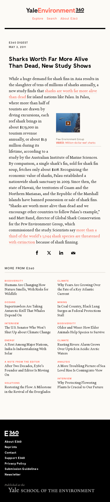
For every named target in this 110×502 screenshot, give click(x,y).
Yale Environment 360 (55, 10)
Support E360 (15, 458)
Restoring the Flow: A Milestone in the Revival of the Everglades (28, 389)
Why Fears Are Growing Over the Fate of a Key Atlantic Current (78, 289)
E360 (12, 433)
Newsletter (13, 474)
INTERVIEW (12, 323)
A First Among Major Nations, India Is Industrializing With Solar (26, 349)
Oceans (10, 302)
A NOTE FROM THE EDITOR (22, 361)
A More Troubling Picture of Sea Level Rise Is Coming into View (81, 368)
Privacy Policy (15, 463)
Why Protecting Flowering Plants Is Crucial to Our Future (80, 385)
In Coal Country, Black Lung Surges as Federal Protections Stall (79, 310)
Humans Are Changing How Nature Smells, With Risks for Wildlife (26, 289)
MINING (62, 302)
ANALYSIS (63, 361)
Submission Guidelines (21, 469)
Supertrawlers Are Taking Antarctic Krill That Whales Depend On (25, 310)
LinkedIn (61, 252)
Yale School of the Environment (51, 490)
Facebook (37, 252)
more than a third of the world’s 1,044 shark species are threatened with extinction (54, 236)
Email (73, 252)
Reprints (11, 447)
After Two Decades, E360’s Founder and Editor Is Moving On (27, 370)
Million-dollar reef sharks (76, 142)
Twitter (49, 252)
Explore (37, 18)
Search (52, 18)
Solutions (12, 382)
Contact (10, 452)
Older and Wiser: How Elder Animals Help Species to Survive (81, 329)
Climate (63, 280)
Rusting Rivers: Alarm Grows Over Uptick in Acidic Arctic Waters (78, 349)
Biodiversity (14, 280)
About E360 (69, 18)
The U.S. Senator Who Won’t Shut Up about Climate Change (28, 329)
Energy (10, 340)
